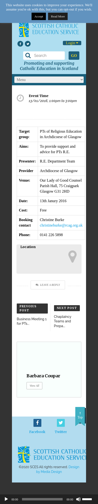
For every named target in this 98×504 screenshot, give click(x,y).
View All (34, 385)
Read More (58, 16)
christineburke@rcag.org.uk (61, 225)
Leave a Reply (48, 285)
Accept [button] (38, 16)
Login (72, 43)
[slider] (89, 498)
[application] (49, 499)
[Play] (6, 499)
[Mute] (78, 499)
